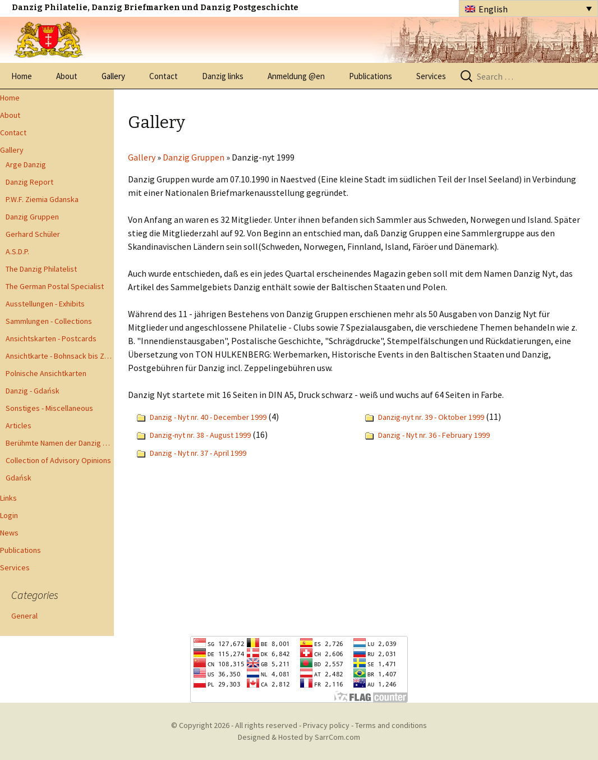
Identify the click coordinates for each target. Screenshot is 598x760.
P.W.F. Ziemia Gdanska (42, 199)
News (9, 533)
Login (9, 515)
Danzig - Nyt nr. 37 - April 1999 (198, 453)
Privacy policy (326, 725)
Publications (370, 76)
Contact (163, 76)
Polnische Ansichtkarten (46, 373)
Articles (18, 425)
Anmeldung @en (296, 76)
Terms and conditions (391, 725)
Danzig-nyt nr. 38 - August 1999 (200, 435)
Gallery (113, 76)
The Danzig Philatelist (41, 269)
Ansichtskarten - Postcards (51, 338)
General (24, 616)
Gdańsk (18, 478)
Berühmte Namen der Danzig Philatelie (60, 443)
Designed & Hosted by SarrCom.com (299, 737)
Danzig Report (29, 182)
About (66, 76)
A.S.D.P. (17, 251)
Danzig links (222, 76)
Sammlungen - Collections (49, 321)
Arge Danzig (26, 164)
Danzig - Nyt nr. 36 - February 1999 (434, 435)
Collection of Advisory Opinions (58, 460)
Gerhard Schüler (33, 234)
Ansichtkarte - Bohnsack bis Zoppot (60, 356)
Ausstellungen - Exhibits (45, 304)
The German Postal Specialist (55, 286)
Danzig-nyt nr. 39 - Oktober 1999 (431, 417)
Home (21, 76)
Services (431, 76)
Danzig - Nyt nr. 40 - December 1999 (208, 417)
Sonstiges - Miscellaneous (49, 408)
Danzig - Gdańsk (32, 391)
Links (8, 498)
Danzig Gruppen (32, 217)
